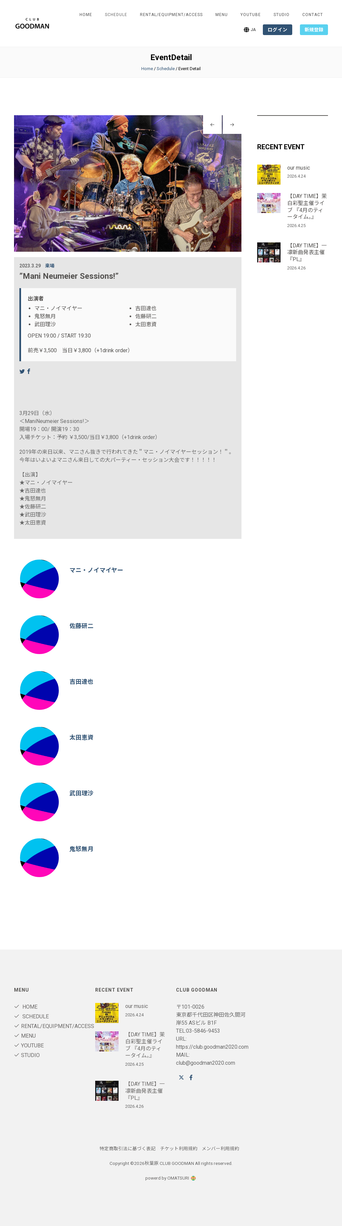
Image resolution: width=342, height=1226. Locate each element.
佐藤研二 (81, 625)
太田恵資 (81, 737)
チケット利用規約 (178, 1148)
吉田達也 (81, 681)
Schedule (166, 68)
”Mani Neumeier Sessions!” (69, 276)
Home (85, 14)
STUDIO (282, 14)
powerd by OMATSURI (171, 1178)
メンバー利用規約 (220, 1148)
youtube (250, 14)
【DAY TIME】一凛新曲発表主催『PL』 (307, 252)
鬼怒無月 (81, 848)
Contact (312, 14)
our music (298, 168)
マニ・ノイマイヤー (96, 570)
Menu (221, 14)
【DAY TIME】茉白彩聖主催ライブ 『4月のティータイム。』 (307, 206)
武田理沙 (81, 793)
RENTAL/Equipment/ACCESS (171, 14)
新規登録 (314, 29)
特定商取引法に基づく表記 (128, 1148)
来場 (49, 265)
